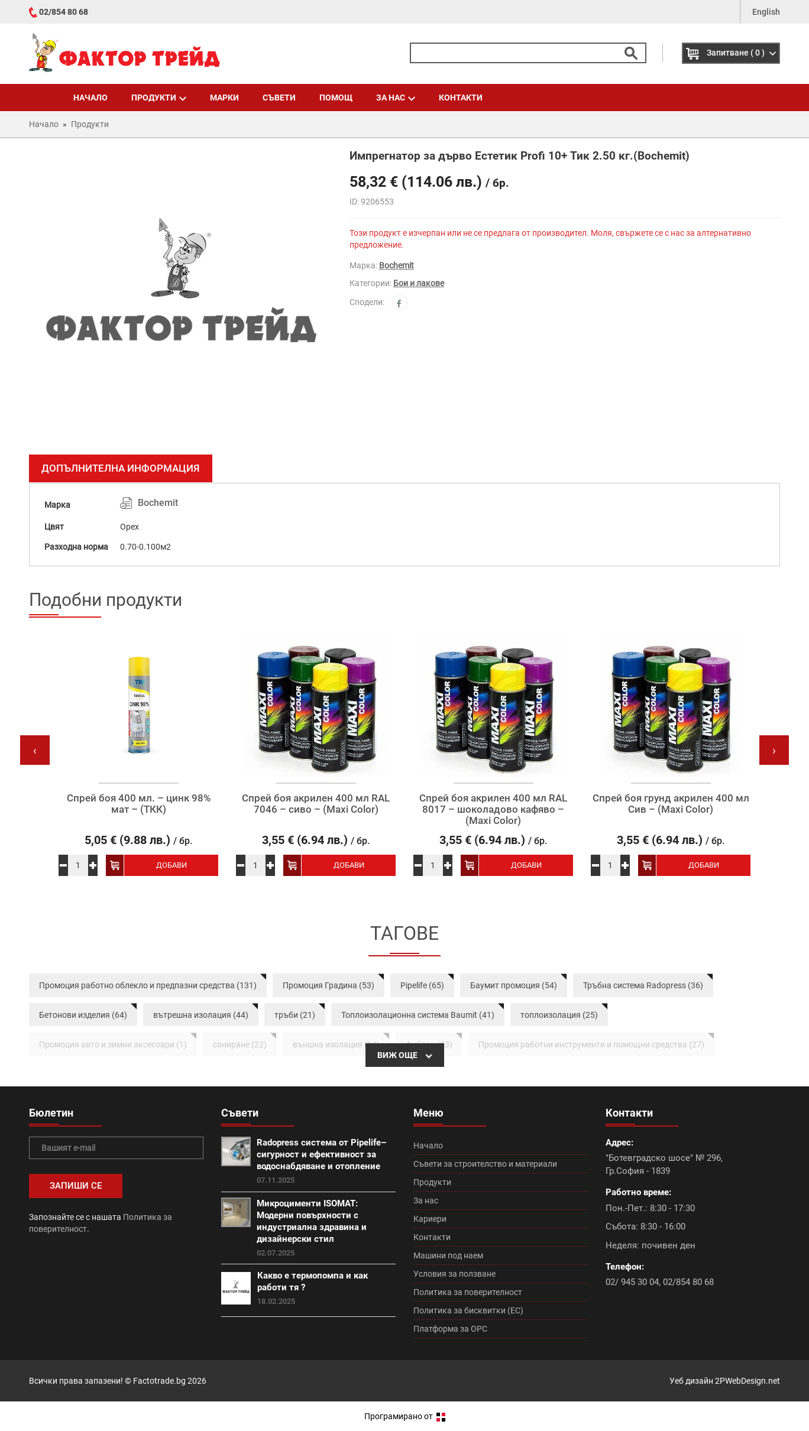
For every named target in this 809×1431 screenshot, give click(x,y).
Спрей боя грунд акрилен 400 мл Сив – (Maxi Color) (671, 804)
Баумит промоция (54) (513, 985)
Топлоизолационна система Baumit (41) (417, 1015)
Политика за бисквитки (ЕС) (468, 1310)
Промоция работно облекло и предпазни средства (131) (148, 985)
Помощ (335, 97)
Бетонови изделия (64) (83, 1015)
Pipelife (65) (422, 985)
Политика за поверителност (467, 1292)
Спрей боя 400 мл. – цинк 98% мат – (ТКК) (139, 804)
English (766, 12)
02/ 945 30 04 (632, 1282)
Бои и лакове (418, 283)
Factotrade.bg (159, 1380)
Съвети (279, 97)
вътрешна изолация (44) (200, 1015)
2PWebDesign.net (747, 1380)
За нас (395, 97)
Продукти (158, 97)
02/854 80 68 (63, 12)
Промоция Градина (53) (328, 985)
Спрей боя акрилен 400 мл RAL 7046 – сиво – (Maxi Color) (316, 804)
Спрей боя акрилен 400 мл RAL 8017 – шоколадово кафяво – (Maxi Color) (493, 809)
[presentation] (35, 750)
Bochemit (396, 265)
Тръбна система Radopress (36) (643, 985)
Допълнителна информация (120, 468)
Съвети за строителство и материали (485, 1164)
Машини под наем (448, 1255)
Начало (90, 97)
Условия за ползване (454, 1274)
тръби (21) (294, 1015)
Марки (224, 97)
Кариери (429, 1219)
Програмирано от (404, 1416)
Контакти (461, 97)
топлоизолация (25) (559, 1015)
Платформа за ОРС (450, 1328)
